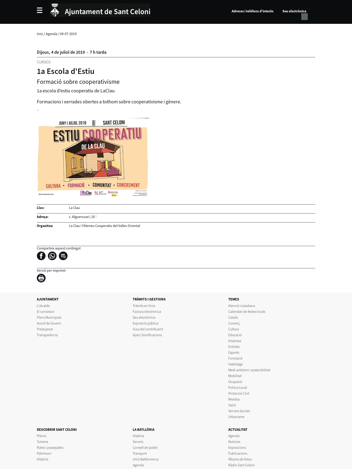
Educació (235, 335)
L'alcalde (43, 305)
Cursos (44, 61)
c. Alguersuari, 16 (82, 216)
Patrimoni (44, 453)
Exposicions (237, 447)
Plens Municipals (49, 317)
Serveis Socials (239, 411)
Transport (140, 453)
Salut (232, 405)
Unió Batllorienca (145, 459)
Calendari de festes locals (246, 311)
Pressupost (45, 329)
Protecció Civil (238, 393)
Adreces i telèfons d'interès (252, 11)
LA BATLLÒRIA (143, 429)
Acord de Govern (49, 323)
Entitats (234, 346)
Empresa (234, 340)
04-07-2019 (68, 33)
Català (233, 317)
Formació (235, 358)
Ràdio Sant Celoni (241, 465)
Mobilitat (235, 375)
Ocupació (235, 381)
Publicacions (237, 453)
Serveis (138, 441)
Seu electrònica (294, 11)
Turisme (42, 441)
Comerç (234, 323)
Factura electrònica (147, 311)
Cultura (233, 329)
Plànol (41, 435)
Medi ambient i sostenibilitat (249, 370)
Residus (234, 399)
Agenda (51, 33)
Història (42, 459)
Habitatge (235, 364)
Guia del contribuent (148, 329)
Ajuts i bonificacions (147, 335)
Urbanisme (236, 416)
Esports (233, 352)
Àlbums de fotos (240, 459)
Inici (40, 33)
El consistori (46, 311)
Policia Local (237, 387)
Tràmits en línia (144, 305)
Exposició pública (145, 323)
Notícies (234, 441)
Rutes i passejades (50, 447)
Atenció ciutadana (241, 305)
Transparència (47, 335)
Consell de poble (145, 447)
